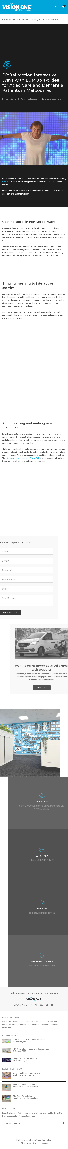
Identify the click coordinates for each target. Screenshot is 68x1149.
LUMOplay (6, 182)
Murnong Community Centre (25, 1085)
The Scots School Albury (23, 1096)
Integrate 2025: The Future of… (25, 1058)
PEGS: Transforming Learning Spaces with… (31, 1049)
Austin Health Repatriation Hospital (27, 1073)
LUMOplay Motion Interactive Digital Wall (22, 458)
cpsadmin (31, 1075)
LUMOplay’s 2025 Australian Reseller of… (30, 1040)
